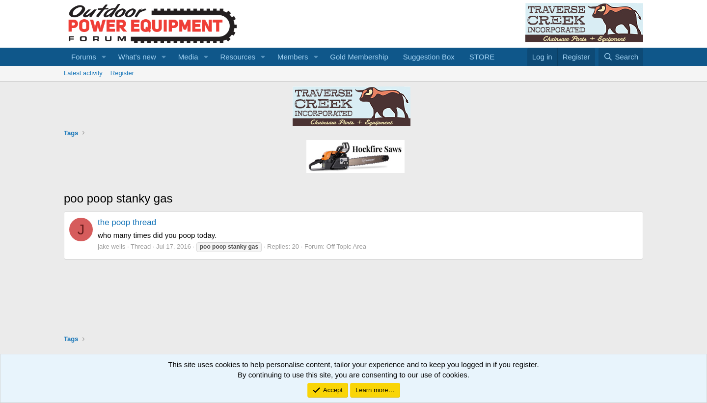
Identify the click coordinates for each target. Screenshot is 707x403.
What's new (137, 57)
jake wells (111, 246)
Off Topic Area (346, 246)
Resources (237, 57)
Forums (83, 57)
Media (188, 57)
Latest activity (83, 73)
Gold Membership (359, 57)
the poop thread (127, 222)
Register (122, 73)
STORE (481, 57)
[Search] (620, 57)
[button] (104, 57)
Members (292, 57)
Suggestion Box (429, 57)
